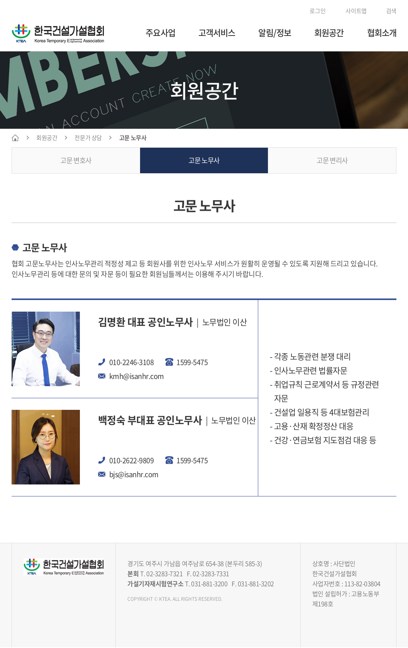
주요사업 (160, 32)
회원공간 (329, 32)
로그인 (314, 11)
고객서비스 (216, 32)
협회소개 (381, 32)
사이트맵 (352, 11)
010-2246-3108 (131, 362)
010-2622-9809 (131, 460)
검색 (387, 11)
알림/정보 (274, 32)
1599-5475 (192, 362)
